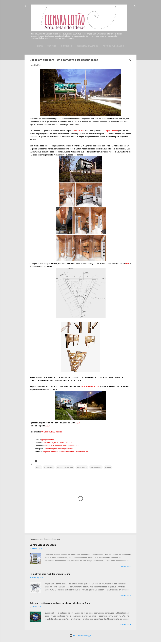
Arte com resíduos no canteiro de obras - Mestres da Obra (60, 603)
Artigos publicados (113, 46)
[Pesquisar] (134, 7)
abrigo (38, 467)
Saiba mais (125, 566)
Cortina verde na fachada (43, 545)
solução (108, 467)
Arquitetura (48, 467)
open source (82, 467)
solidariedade (96, 467)
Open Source (78, 131)
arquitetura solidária (65, 467)
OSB (127, 263)
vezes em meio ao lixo (90, 386)
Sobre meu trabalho (87, 46)
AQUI (77, 423)
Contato (51, 46)
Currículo (66, 46)
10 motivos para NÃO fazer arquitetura (50, 574)
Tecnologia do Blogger (80, 635)
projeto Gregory (111, 131)
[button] (129, 60)
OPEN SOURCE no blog (51, 432)
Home (40, 46)
